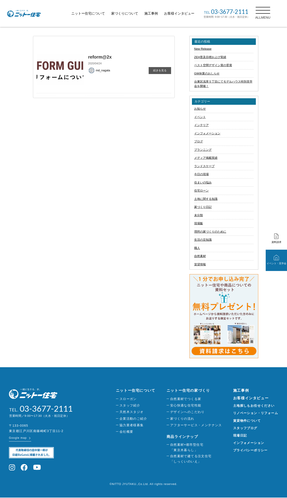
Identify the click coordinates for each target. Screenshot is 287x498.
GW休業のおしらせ (207, 73)
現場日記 (240, 435)
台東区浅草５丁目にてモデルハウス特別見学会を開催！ (223, 84)
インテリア (201, 125)
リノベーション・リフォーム (255, 413)
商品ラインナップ (182, 437)
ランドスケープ (204, 166)
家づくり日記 (203, 207)
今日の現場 (201, 174)
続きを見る (160, 70)
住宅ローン (201, 190)
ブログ (198, 141)
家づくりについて (130, 13)
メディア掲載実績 (205, 157)
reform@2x (100, 57)
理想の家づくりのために (210, 231)
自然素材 (200, 256)
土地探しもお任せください (254, 405)
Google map (18, 438)
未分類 (198, 215)
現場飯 (198, 223)
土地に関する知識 (205, 199)
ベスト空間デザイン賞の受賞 (213, 65)
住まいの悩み (203, 182)
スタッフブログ (245, 428)
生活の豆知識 (203, 239)
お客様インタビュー (185, 13)
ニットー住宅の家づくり (188, 390)
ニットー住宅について (94, 13)
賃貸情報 (200, 264)
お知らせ (200, 108)
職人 (197, 248)
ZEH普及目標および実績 (210, 57)
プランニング (203, 149)
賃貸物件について (247, 420)
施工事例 (156, 13)
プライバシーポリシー (250, 450)
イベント (200, 117)
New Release (202, 48)
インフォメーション (207, 133)
